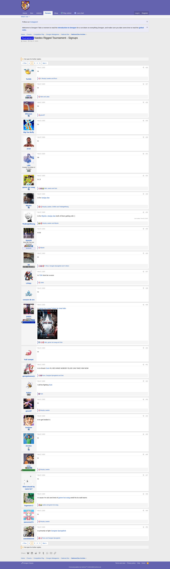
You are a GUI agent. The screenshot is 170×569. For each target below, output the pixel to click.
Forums (48, 13)
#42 (147, 381)
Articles (39, 13)
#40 (147, 348)
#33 (147, 194)
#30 (147, 137)
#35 (147, 229)
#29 (147, 120)
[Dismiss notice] (147, 22)
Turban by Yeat (56, 308)
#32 (147, 175)
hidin (64, 308)
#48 (147, 494)
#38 (147, 288)
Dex (31, 13)
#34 (147, 212)
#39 (147, 304)
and (44, 97)
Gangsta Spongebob (58, 531)
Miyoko (44, 216)
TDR (40, 275)
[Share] (143, 67)
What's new (24, 16)
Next (44, 63)
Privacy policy (131, 563)
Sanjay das (46, 198)
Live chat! (80, 13)
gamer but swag (45, 308)
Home (25, 13)
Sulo (47, 368)
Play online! (67, 13)
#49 (147, 510)
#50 (147, 527)
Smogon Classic (27, 563)
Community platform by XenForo (85, 567)
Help (138, 563)
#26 (147, 67)
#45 (147, 434)
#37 (147, 271)
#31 (147, 154)
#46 (147, 454)
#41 (147, 364)
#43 (147, 399)
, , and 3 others (56, 266)
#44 (147, 416)
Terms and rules (120, 563)
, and (48, 78)
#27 (147, 84)
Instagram (33, 22)
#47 (147, 475)
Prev (25, 63)
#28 (147, 102)
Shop (56, 13)
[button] (29, 16)
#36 (147, 253)
